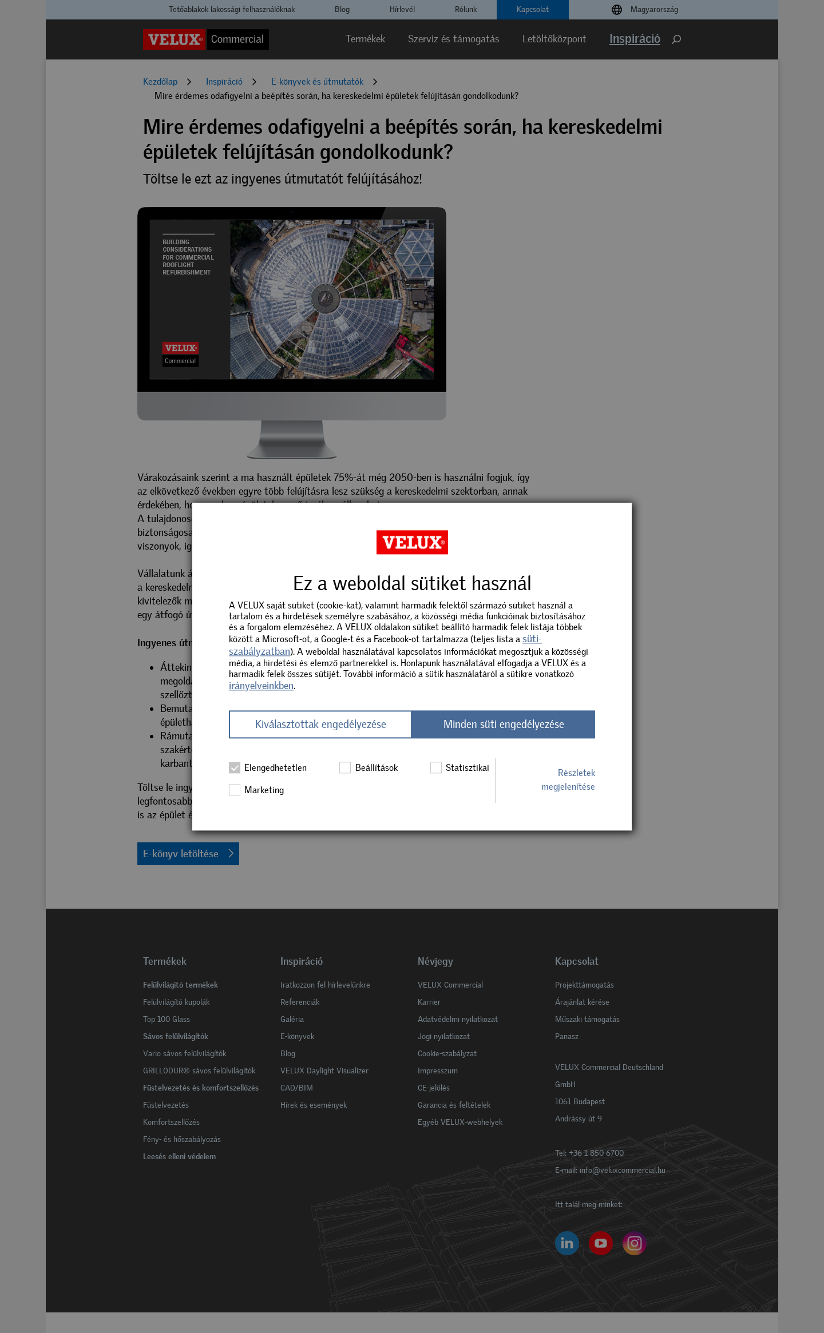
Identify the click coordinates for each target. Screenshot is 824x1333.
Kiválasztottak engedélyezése (320, 724)
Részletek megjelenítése (568, 780)
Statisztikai (459, 767)
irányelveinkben (261, 685)
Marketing (256, 790)
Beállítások (368, 767)
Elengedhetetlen (268, 767)
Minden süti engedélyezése (503, 724)
